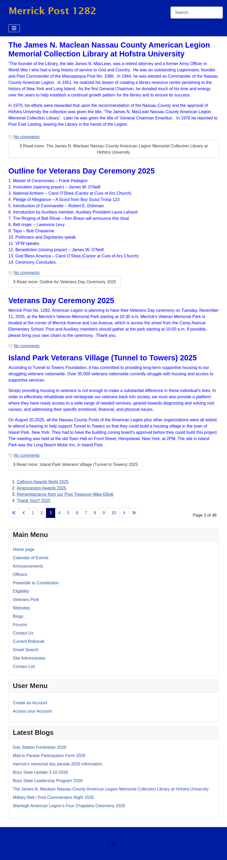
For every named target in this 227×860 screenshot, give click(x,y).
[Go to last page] (133, 513)
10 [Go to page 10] (113, 513)
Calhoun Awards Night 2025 (43, 482)
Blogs (18, 616)
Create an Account (30, 703)
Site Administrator (29, 658)
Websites (21, 608)
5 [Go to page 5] (68, 513)
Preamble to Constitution (36, 583)
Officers (20, 574)
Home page (24, 549)
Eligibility (21, 591)
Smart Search (25, 650)
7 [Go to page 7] (86, 513)
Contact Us (23, 633)
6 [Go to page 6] (77, 513)
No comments (26, 137)
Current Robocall (28, 641)
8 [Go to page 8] (95, 513)
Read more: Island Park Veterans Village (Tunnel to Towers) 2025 (75, 464)
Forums (20, 624)
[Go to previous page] (24, 513)
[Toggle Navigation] (14, 28)
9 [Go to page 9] (104, 513)
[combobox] (197, 12)
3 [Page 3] (50, 513)
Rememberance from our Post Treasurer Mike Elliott (65, 494)
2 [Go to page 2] (42, 513)
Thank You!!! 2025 (33, 500)
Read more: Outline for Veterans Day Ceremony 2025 (64, 282)
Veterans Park (26, 599)
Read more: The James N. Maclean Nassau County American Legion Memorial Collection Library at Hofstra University (113, 149)
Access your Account (32, 711)
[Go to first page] (13, 513)
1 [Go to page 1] (33, 513)
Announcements (28, 566)
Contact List (24, 666)
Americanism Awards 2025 (41, 488)
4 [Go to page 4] (59, 513)
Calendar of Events (30, 558)
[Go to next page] (124, 513)
